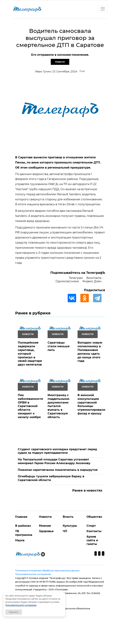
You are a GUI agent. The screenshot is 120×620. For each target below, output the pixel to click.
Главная (21, 516)
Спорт (91, 525)
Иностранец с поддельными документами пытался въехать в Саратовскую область (58, 406)
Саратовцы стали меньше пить (59, 346)
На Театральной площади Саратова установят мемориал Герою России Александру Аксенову (54, 461)
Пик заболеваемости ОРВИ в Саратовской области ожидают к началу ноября (30, 406)
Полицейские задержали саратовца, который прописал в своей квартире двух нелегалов (30, 353)
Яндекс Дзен (91, 281)
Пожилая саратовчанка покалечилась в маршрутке (58, 470)
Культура (70, 525)
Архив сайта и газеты (92, 540)
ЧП (65, 531)
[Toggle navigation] (103, 8)
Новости (60, 61)
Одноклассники (67, 281)
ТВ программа (23, 533)
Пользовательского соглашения (20, 605)
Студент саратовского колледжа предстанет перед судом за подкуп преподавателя (57, 451)
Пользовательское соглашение (33, 574)
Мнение (45, 525)
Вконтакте (93, 278)
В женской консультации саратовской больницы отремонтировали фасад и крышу (91, 404)
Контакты (94, 531)
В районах (23, 525)
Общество (94, 516)
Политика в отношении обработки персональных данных (47, 570)
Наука (19, 540)
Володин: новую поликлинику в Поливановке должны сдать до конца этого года (90, 352)
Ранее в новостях (87, 490)
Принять (14, 612)
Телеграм (76, 278)
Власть (68, 516)
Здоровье (46, 531)
